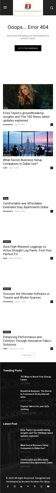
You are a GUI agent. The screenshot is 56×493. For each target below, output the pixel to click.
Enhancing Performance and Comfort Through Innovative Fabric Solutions (27, 340)
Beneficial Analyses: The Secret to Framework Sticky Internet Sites (36, 394)
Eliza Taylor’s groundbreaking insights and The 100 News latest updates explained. (26, 116)
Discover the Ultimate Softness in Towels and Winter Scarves (26, 295)
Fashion (7, 242)
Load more (28, 355)
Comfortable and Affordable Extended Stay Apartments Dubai (25, 205)
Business (7, 155)
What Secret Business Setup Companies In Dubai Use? (22, 162)
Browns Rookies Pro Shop (36, 481)
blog (5, 108)
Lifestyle (7, 332)
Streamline (8, 124)
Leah (5, 168)
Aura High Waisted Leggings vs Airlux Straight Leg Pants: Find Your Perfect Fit (27, 250)
